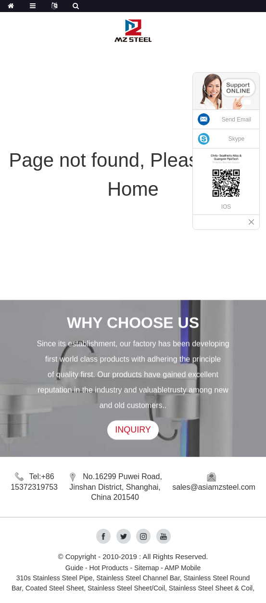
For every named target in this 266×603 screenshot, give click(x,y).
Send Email (236, 119)
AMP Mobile (183, 568)
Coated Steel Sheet (54, 588)
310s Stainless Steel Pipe (54, 578)
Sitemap (146, 568)
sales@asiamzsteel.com (213, 487)
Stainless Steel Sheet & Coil (211, 588)
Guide (74, 568)
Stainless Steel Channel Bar (138, 578)
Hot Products (108, 568)
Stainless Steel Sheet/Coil (126, 588)
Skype (236, 138)
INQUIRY (133, 430)
